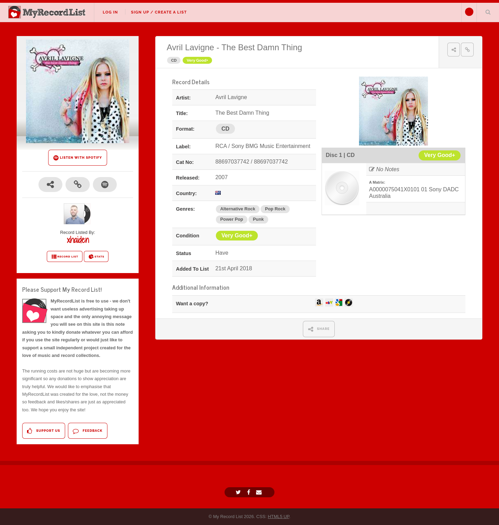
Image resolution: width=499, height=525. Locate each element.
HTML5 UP (278, 516)
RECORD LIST (64, 256)
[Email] (259, 492)
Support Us (43, 431)
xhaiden (78, 239)
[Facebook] (249, 492)
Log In (110, 12)
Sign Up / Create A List (159, 12)
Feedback (87, 431)
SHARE (319, 329)
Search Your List (488, 12)
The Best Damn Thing (261, 47)
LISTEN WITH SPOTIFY (77, 158)
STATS (96, 256)
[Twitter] (239, 492)
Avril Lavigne (190, 47)
